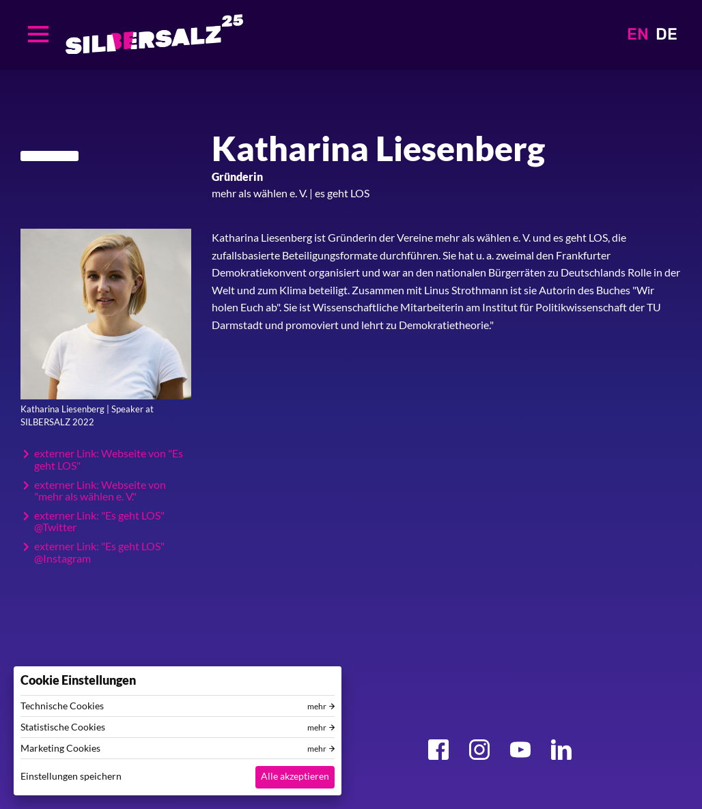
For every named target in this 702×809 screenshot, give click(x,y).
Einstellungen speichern (71, 776)
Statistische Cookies (62, 727)
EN (638, 34)
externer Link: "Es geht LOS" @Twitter (99, 521)
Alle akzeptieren (295, 776)
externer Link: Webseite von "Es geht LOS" (108, 459)
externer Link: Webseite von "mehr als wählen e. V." (100, 490)
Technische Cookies (62, 706)
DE (666, 34)
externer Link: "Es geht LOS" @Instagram (99, 552)
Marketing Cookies (60, 748)
